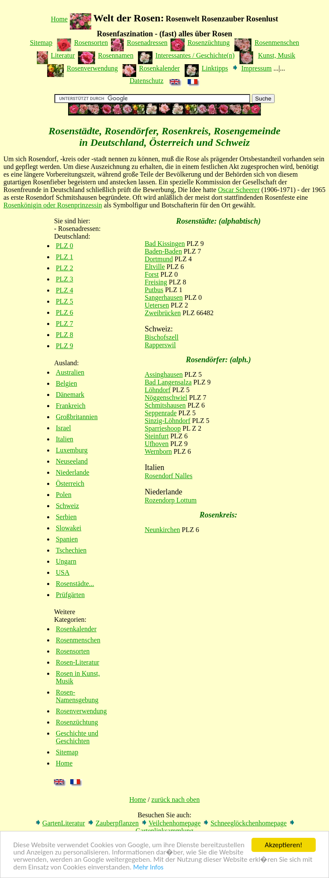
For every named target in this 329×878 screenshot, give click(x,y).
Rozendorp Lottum (171, 500)
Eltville (155, 266)
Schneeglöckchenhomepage (248, 823)
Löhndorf (157, 389)
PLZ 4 (64, 290)
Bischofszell (162, 337)
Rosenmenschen (276, 42)
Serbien (66, 516)
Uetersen (157, 305)
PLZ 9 (64, 345)
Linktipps (215, 68)
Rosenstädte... (75, 583)
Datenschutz (146, 80)
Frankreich (70, 405)
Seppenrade (161, 413)
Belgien (66, 383)
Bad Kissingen (165, 243)
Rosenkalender (159, 68)
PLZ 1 (64, 256)
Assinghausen (164, 374)
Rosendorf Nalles (169, 475)
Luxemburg (71, 450)
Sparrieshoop (163, 428)
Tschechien (71, 550)
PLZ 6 (64, 312)
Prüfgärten (70, 594)
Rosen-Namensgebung (77, 696)
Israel (63, 428)
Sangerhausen (164, 297)
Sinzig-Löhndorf (168, 420)
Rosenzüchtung (209, 42)
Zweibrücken (163, 312)
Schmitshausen (165, 405)
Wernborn (158, 451)
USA (62, 572)
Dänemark (70, 394)
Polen (63, 494)
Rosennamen (116, 55)
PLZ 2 (64, 268)
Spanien (67, 539)
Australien (70, 372)
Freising (156, 282)
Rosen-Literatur (77, 662)
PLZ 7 (64, 323)
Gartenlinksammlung (164, 830)
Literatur (63, 55)
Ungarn (66, 561)
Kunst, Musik (276, 55)
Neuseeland (72, 461)
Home (59, 19)
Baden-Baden (163, 251)
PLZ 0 (64, 245)
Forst (152, 274)
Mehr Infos (148, 868)
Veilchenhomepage (175, 823)
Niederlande (72, 472)
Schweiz (67, 505)
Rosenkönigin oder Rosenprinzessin (52, 205)
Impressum (256, 68)
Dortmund (159, 259)
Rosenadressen (147, 42)
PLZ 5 (64, 301)
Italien (64, 439)
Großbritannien (77, 416)
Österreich (70, 483)
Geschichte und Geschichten (77, 737)
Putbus (154, 289)
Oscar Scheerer (239, 189)
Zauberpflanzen (117, 823)
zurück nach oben (175, 799)
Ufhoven (157, 443)
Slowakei (68, 528)
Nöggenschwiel (166, 397)
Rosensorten (91, 42)
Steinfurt (157, 436)
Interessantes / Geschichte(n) (195, 55)
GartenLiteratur (63, 823)
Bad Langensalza (168, 382)
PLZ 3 (64, 279)
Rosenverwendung (92, 68)
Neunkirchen (162, 529)
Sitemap (41, 42)
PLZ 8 (64, 334)
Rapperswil (160, 345)
